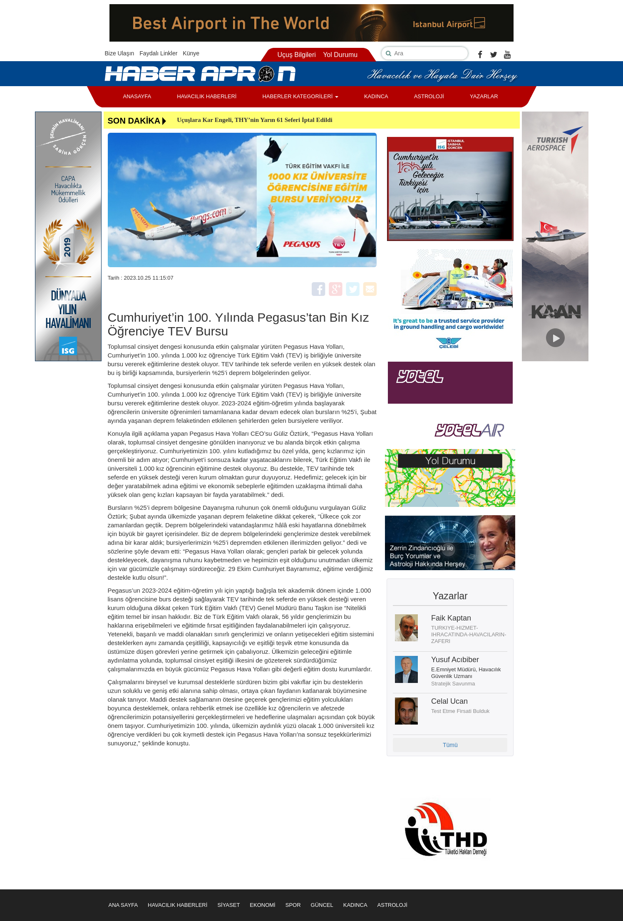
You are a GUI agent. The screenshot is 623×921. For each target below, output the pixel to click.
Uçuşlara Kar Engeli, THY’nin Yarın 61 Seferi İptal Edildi (255, 120)
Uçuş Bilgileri (296, 54)
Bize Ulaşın (119, 53)
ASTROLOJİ (429, 96)
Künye (191, 53)
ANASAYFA (137, 96)
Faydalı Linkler (158, 53)
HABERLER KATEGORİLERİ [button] (300, 96)
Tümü (450, 745)
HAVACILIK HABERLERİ (206, 96)
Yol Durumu (340, 54)
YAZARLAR (484, 96)
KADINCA (376, 96)
